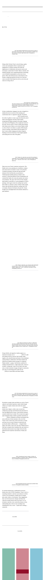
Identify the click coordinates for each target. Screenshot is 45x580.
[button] (3, 10)
